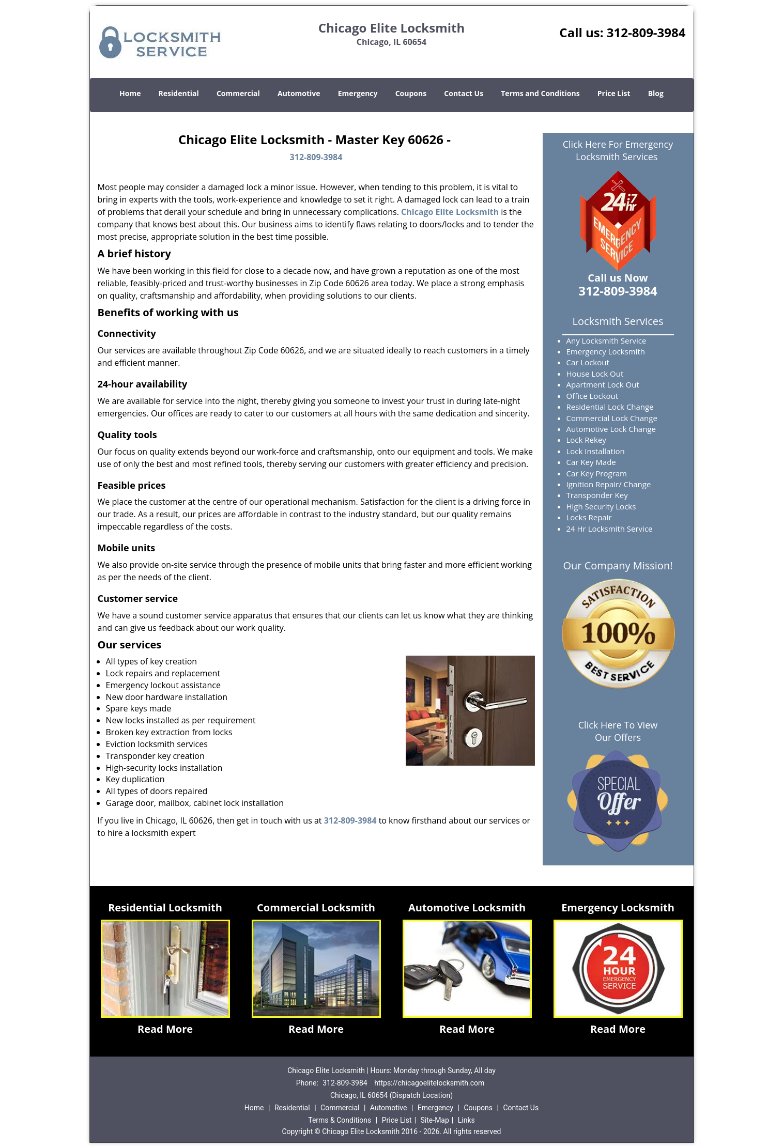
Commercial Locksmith (316, 907)
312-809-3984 (646, 32)
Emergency (358, 93)
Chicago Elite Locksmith (450, 212)
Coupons (410, 93)
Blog (656, 93)
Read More (165, 1029)
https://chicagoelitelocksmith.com (429, 1083)
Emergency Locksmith (617, 907)
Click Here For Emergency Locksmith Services (618, 150)
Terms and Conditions (540, 93)
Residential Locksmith (165, 907)
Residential (179, 93)
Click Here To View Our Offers (617, 731)
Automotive (299, 93)
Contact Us (463, 93)
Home (130, 93)
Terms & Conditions (339, 1120)
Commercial (238, 93)
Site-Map (435, 1120)
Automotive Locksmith (467, 907)
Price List (614, 93)
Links (466, 1120)
